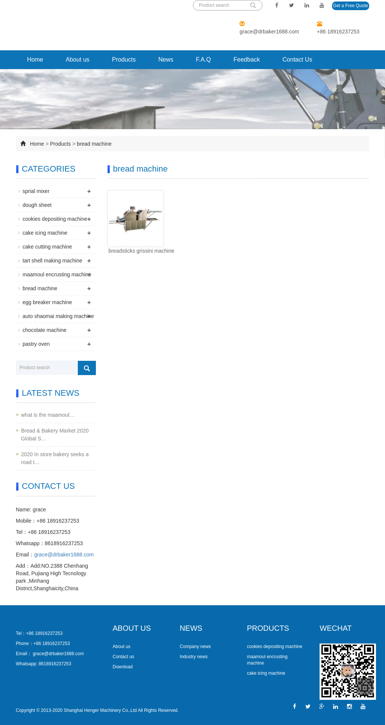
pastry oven (36, 344)
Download (123, 666)
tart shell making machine (52, 261)
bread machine (94, 144)
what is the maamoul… (47, 415)
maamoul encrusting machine (57, 274)
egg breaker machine (47, 302)
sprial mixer (36, 191)
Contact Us (297, 59)
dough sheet (37, 205)
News (165, 59)
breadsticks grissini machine (140, 251)
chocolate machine (45, 330)
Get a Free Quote (350, 5)
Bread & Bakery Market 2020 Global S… (55, 435)
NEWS (191, 628)
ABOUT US (132, 628)
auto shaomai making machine (58, 316)
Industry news (194, 656)
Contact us (123, 656)
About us (77, 59)
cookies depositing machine (55, 219)
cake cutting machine (47, 247)
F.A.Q (203, 59)
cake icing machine (45, 233)
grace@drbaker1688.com (269, 32)
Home (35, 59)
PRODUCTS (268, 628)
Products (124, 59)
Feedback (246, 59)
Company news (195, 646)
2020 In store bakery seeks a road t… (55, 458)
